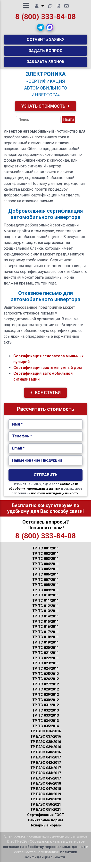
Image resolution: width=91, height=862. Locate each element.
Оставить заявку (46, 39)
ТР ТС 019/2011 (45, 642)
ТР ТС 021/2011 (45, 653)
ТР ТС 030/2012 (45, 700)
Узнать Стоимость (45, 106)
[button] (40, 27)
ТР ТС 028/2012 (45, 689)
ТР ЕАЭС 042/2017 (45, 763)
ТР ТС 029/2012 (45, 695)
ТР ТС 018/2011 (45, 637)
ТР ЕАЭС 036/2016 (45, 731)
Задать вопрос (45, 50)
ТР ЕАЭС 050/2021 (45, 804)
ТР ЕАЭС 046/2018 (45, 783)
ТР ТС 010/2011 (45, 595)
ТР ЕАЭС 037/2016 (45, 737)
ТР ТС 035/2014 (45, 726)
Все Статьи (45, 392)
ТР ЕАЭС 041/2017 (45, 757)
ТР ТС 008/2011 (45, 585)
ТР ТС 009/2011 (45, 590)
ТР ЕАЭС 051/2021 (45, 810)
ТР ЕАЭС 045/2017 (45, 778)
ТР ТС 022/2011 (45, 658)
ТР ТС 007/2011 (45, 580)
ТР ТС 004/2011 (45, 564)
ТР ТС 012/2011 (45, 606)
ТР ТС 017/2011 (45, 632)
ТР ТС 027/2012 (45, 684)
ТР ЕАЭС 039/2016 (45, 747)
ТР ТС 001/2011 (45, 548)
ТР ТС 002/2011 (45, 554)
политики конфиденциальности (54, 493)
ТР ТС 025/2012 (45, 674)
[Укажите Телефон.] (45, 436)
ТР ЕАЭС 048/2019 (45, 794)
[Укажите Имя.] (45, 424)
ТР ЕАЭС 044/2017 (45, 773)
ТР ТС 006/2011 (45, 574)
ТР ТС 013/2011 (45, 611)
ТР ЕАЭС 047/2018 (45, 789)
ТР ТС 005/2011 (45, 569)
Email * (18, 448)
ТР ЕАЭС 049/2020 (45, 799)
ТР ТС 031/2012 (45, 705)
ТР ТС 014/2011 (45, 616)
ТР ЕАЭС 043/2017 (45, 768)
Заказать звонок (46, 61)
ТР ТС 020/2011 (45, 648)
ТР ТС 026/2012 (45, 679)
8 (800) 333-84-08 (45, 16)
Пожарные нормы (46, 825)
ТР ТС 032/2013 (45, 710)
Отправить (46, 474)
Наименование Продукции (37, 460)
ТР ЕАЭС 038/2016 (45, 742)
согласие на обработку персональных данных (44, 847)
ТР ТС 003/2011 (45, 559)
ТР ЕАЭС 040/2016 (45, 752)
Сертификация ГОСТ (45, 815)
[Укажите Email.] (45, 448)
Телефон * (22, 436)
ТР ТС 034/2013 (45, 721)
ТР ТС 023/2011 (45, 663)
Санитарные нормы (45, 820)
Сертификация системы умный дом (47, 367)
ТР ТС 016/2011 (45, 627)
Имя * (17, 424)
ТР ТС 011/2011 (45, 601)
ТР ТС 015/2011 (45, 622)
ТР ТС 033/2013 (45, 715)
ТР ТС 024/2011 (45, 669)
